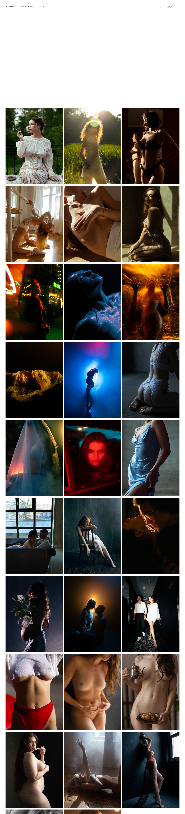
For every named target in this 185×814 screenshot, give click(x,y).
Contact (42, 6)
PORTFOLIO (11, 6)
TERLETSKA (163, 6)
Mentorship (27, 6)
